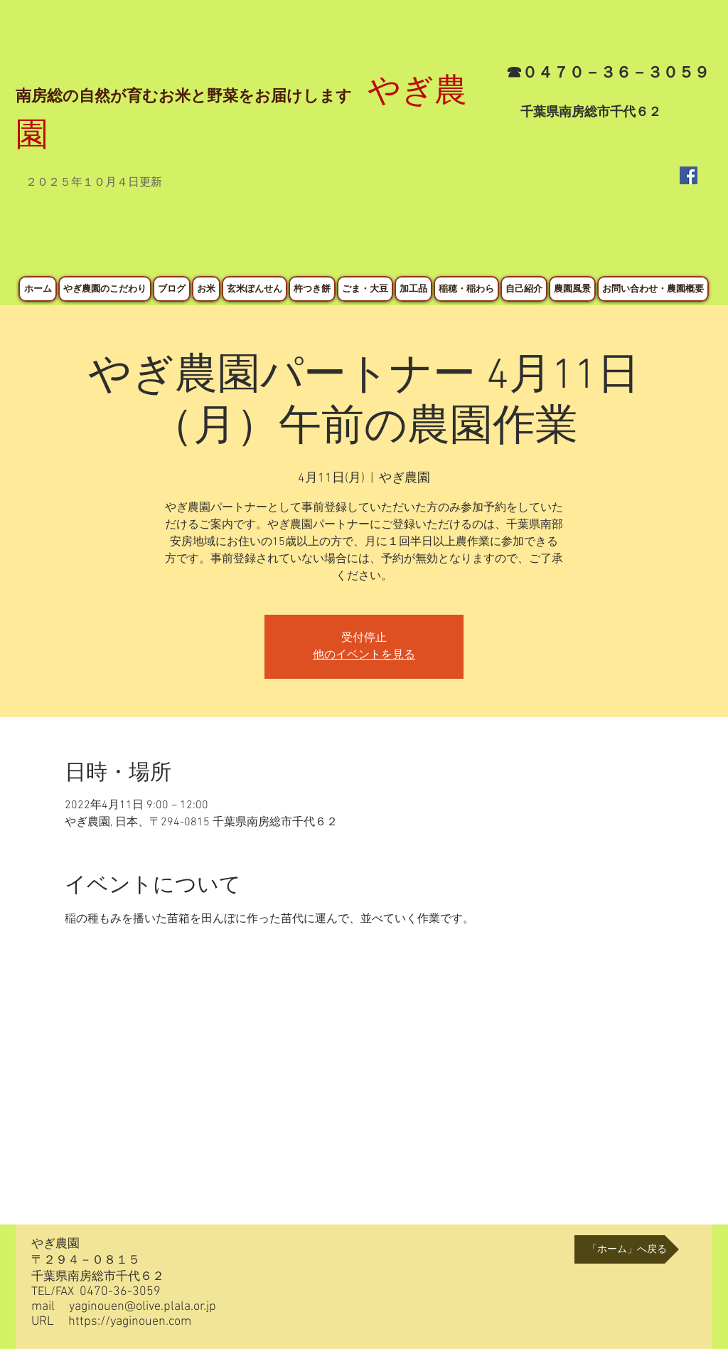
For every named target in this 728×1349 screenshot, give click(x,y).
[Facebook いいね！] (675, 241)
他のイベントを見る (364, 655)
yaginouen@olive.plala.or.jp (142, 1306)
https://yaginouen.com (129, 1321)
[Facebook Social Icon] (688, 175)
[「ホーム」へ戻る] (626, 1249)
